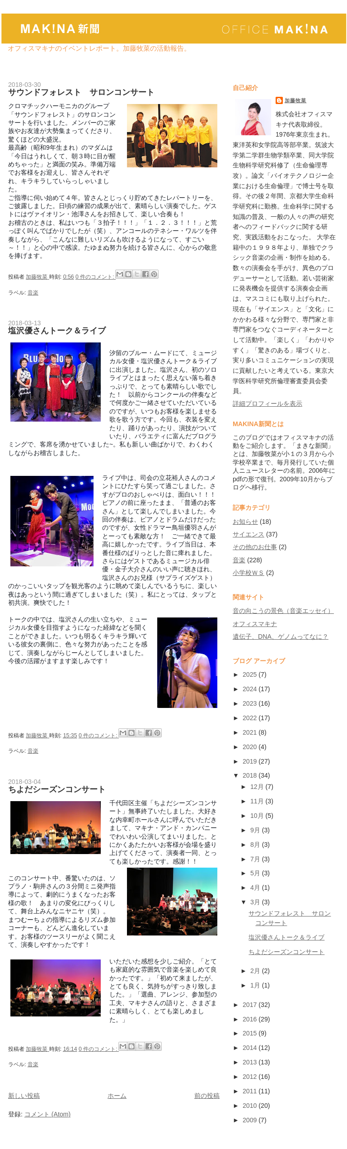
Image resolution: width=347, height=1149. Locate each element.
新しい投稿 (24, 1095)
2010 (250, 1105)
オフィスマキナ (255, 623)
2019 (250, 761)
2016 (250, 1019)
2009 (250, 1120)
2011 (250, 1091)
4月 (256, 887)
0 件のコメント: (95, 277)
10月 (258, 815)
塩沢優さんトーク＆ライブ (57, 330)
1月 (256, 985)
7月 (256, 859)
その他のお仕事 (255, 547)
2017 (250, 1004)
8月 (256, 844)
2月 (256, 970)
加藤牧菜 (295, 100)
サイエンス (248, 534)
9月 (256, 830)
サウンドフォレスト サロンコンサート (81, 92)
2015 (250, 1033)
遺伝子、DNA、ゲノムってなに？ (280, 636)
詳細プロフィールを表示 (267, 403)
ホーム (117, 1095)
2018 (250, 775)
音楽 (33, 293)
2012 (250, 1076)
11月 (258, 801)
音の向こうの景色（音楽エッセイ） (283, 610)
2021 (250, 732)
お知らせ (245, 521)
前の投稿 (207, 1095)
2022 (250, 718)
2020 (250, 746)
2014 (250, 1047)
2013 (250, 1062)
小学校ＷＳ (248, 572)
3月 (256, 902)
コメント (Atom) (47, 1114)
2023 (250, 703)
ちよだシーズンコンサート (57, 789)
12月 (258, 786)
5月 (256, 873)
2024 (250, 689)
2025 (250, 674)
